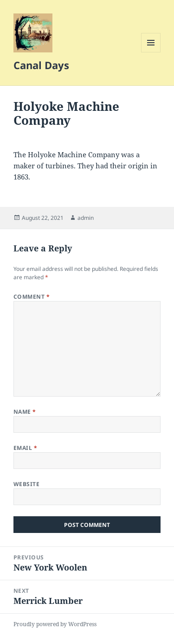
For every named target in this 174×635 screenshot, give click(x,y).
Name (24, 412)
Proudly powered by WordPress (55, 624)
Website (26, 484)
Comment (31, 297)
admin (85, 218)
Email (25, 448)
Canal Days (41, 65)
